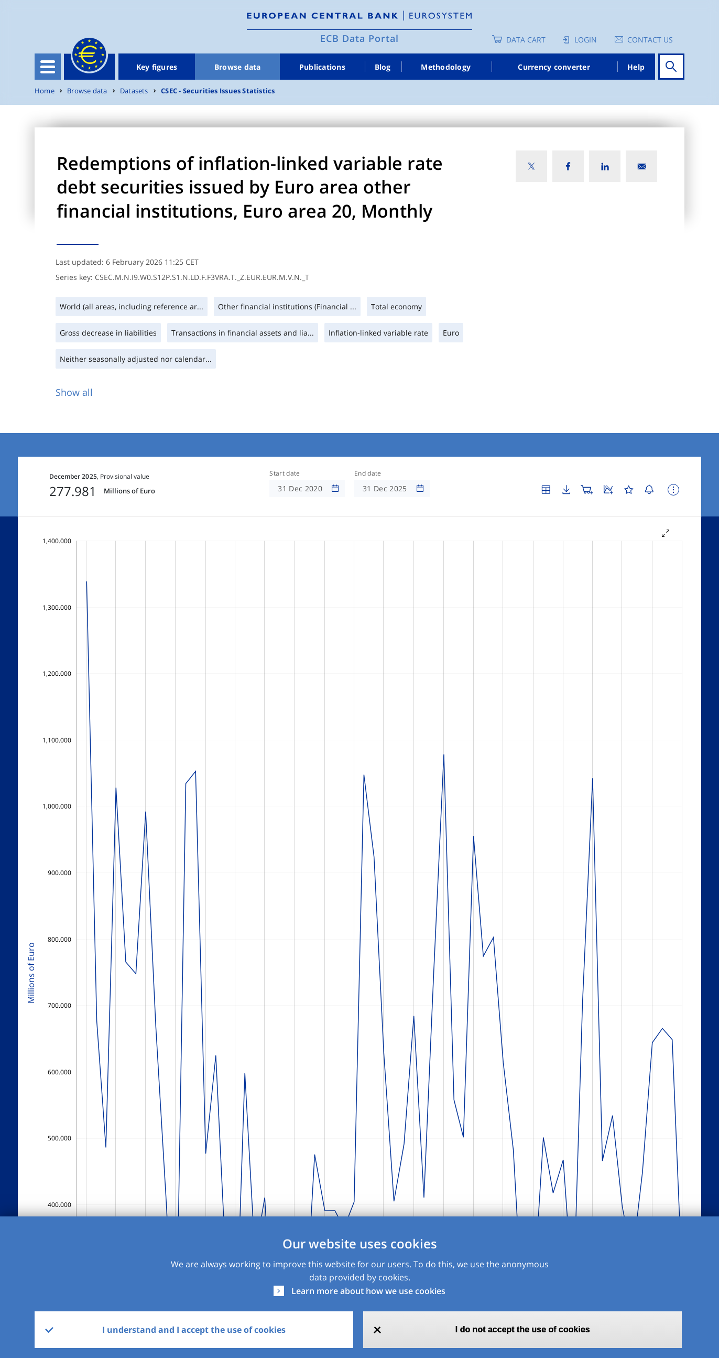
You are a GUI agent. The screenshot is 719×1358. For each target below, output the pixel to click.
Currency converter (554, 67)
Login (585, 40)
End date (368, 473)
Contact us (650, 40)
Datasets (134, 91)
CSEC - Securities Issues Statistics (218, 91)
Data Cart (526, 40)
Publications (322, 67)
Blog (383, 67)
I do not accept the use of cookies (522, 1329)
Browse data (237, 67)
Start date (284, 473)
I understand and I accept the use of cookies (194, 1329)
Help (636, 67)
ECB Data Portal (359, 38)
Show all (74, 392)
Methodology (446, 67)
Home (45, 91)
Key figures (157, 67)
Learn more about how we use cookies (368, 1291)
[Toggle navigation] (48, 66)
